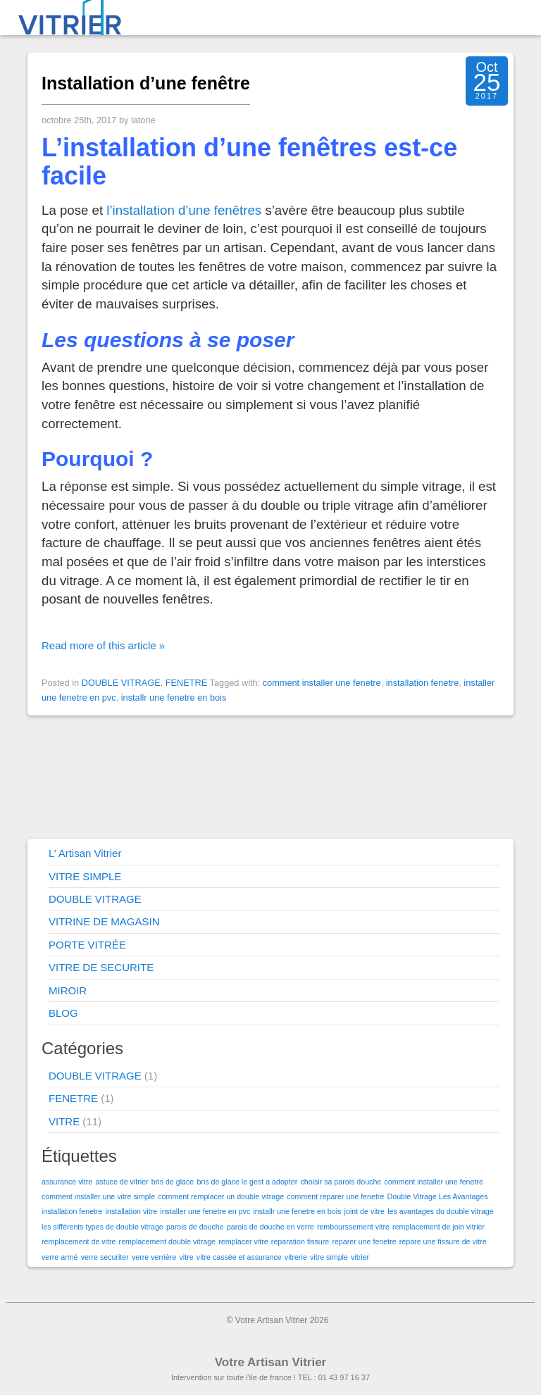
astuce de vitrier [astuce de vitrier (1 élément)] (121, 1181)
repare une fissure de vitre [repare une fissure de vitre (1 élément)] (443, 1241)
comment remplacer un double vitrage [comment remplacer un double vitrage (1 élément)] (221, 1196)
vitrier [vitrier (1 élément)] (360, 1257)
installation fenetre (422, 682)
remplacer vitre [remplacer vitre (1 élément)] (243, 1241)
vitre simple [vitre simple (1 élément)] (329, 1257)
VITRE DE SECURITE (101, 967)
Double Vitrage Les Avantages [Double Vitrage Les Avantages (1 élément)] (437, 1196)
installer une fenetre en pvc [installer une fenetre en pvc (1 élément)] (205, 1211)
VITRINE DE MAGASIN (104, 921)
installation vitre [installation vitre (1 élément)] (131, 1211)
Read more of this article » (103, 645)
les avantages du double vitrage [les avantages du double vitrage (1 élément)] (440, 1211)
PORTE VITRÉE (87, 945)
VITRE (64, 1121)
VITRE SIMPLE (85, 876)
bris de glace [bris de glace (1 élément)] (172, 1181)
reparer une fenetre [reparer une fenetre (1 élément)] (364, 1241)
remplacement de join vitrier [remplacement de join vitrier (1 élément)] (438, 1226)
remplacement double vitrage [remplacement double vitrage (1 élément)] (167, 1241)
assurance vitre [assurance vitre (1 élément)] (67, 1181)
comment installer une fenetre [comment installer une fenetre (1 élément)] (433, 1181)
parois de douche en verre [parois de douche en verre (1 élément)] (270, 1226)
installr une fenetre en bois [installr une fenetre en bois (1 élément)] (297, 1211)
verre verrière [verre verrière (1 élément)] (154, 1257)
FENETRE (187, 682)
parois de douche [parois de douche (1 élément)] (195, 1226)
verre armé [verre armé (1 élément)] (60, 1257)
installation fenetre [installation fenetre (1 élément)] (72, 1211)
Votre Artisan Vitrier (270, 1362)
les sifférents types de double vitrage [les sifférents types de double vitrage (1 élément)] (102, 1226)
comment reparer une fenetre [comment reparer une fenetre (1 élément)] (335, 1196)
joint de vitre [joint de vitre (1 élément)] (364, 1211)
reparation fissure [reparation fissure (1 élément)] (300, 1241)
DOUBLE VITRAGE (121, 682)
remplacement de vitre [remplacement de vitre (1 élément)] (79, 1241)
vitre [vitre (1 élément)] (187, 1257)
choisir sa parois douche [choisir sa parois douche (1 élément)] (340, 1181)
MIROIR (68, 990)
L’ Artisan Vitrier (85, 853)
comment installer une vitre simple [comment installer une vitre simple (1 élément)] (98, 1196)
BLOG (63, 1013)
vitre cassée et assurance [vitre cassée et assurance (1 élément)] (239, 1257)
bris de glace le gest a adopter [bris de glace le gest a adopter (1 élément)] (247, 1181)
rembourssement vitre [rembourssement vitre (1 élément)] (353, 1226)
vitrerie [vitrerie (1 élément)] (296, 1257)
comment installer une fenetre (322, 682)
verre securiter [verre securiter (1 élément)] (105, 1257)
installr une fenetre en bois (174, 697)
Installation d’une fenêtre (146, 83)
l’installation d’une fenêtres (183, 210)
